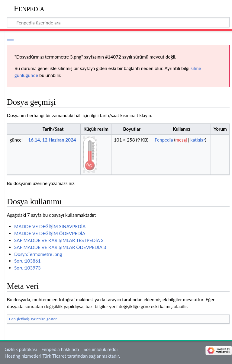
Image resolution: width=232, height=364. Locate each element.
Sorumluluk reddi (101, 349)
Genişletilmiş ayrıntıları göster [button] (33, 319)
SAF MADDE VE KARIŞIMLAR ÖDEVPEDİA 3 (60, 247)
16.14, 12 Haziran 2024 (52, 139)
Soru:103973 (27, 267)
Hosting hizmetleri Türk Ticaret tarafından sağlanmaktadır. (62, 356)
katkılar (197, 139)
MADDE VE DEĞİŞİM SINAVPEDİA (49, 226)
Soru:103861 (27, 260)
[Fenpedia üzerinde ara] (118, 22)
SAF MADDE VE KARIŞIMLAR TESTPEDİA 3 (59, 240)
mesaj (181, 139)
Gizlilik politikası (21, 349)
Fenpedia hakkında (60, 349)
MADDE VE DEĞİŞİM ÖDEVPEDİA (49, 233)
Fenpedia (29, 8)
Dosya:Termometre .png (38, 254)
